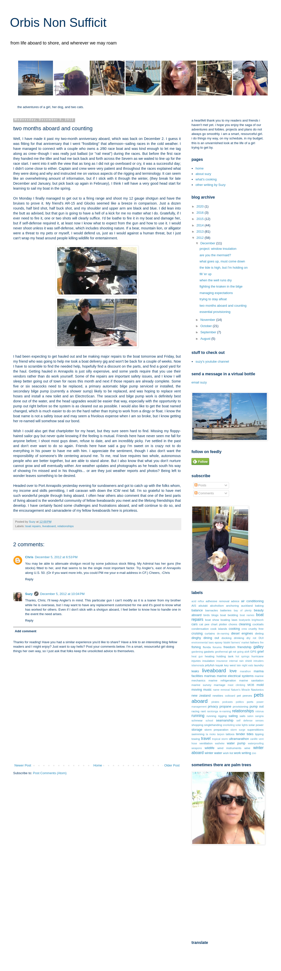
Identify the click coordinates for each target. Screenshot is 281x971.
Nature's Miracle (240, 689)
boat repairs (33, 526)
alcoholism (217, 605)
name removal (221, 689)
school (209, 720)
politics (240, 702)
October (206, 326)
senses (259, 720)
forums (217, 647)
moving (196, 689)
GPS (253, 651)
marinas (210, 676)
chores (233, 624)
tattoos (230, 734)
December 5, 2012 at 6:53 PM (56, 557)
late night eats (245, 665)
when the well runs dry (215, 280)
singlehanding (213, 724)
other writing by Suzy (210, 185)
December (208, 243)
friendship (244, 647)
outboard (230, 695)
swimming (197, 734)
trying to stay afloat (213, 299)
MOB (250, 684)
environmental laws (202, 642)
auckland (247, 605)
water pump (236, 743)
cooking (234, 629)
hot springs (242, 656)
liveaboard (49, 526)
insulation (208, 660)
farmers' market (240, 642)
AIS (193, 605)
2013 (200, 231)
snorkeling (228, 725)
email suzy (199, 382)
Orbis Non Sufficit (58, 23)
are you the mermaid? (215, 255)
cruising (197, 633)
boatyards (244, 620)
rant (203, 711)
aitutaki (203, 605)
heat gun (197, 656)
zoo (254, 753)
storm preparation (216, 729)
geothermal (221, 651)
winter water (213, 753)
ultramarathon (239, 739)
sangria (259, 716)
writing (246, 753)
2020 (200, 206)
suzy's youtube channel (212, 361)
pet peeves (244, 695)
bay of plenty (243, 610)
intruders (259, 661)
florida (207, 647)
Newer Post (22, 765)
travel (206, 738)
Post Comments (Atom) (50, 773)
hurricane (257, 656)
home (199, 168)
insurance (222, 661)
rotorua (259, 711)
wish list (228, 753)
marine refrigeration (222, 680)
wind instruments (229, 748)
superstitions (255, 729)
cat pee (204, 624)
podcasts (227, 702)
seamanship (224, 720)
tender (240, 734)
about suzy (203, 174)
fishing (196, 647)
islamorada (197, 665)
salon (250, 716)
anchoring (232, 605)
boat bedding (229, 615)
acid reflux (197, 601)
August (205, 338)
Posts (200, 485)
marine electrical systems (235, 676)
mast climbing (236, 685)
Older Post (172, 765)
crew (244, 629)
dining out (211, 638)
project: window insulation (217, 249)
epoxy (218, 642)
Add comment (26, 631)
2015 (200, 219)
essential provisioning (214, 312)
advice (235, 601)
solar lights (241, 725)
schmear (197, 720)
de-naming (223, 633)
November (208, 320)
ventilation (206, 743)
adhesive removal (217, 601)
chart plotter (219, 624)
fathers (254, 642)
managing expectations (216, 293)
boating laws (229, 619)
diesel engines (242, 633)
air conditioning (252, 601)
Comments (204, 493)
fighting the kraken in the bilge (220, 286)
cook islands (218, 628)
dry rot (251, 637)
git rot (232, 651)
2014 (200, 225)
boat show (212, 619)
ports (250, 701)
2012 (200, 238)
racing (195, 711)
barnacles (211, 610)
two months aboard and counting (222, 305)
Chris (29, 557)
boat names (247, 615)
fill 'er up (205, 274)
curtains (210, 633)
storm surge (238, 729)
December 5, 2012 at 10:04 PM (62, 594)
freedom (229, 647)
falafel (226, 642)
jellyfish (210, 665)
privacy (213, 706)
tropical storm (220, 739)
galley (258, 647)
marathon (245, 671)
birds (206, 615)
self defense (244, 720)
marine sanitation (251, 680)
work (237, 753)
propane (226, 706)
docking (227, 637)
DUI (261, 637)
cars (194, 624)
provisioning (240, 706)
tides (250, 734)
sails (242, 716)
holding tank (225, 656)
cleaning (245, 624)
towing (195, 738)
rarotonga (212, 711)
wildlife (209, 748)
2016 (200, 212)
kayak (219, 665)
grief (260, 651)
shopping (197, 724)
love (233, 671)
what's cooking (206, 179)
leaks (195, 671)
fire (262, 642)
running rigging (216, 716)
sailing (233, 716)
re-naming (225, 711)
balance (197, 610)
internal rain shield (240, 661)
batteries (226, 610)
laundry (259, 665)
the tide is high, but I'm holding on (223, 267)
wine (247, 748)
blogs (215, 615)
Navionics (257, 689)
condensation (200, 628)
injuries (196, 660)
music (207, 689)
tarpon (220, 734)
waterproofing (256, 743)
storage (196, 729)
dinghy (196, 638)
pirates (215, 702)
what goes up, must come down (222, 261)
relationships (65, 526)
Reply (29, 579)
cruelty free (256, 628)
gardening (197, 651)
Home (98, 765)
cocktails (258, 624)
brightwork (258, 620)
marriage (219, 684)
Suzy (29, 594)
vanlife (254, 739)
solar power (256, 724)
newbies (217, 695)
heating (209, 656)
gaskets (209, 651)
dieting (259, 633)
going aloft (243, 651)
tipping (259, 734)
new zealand (201, 695)
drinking (239, 637)
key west (229, 665)
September (208, 332)
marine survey (201, 684)
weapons (196, 748)
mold (260, 685)
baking (259, 605)
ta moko (211, 734)
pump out (257, 706)
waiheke (220, 743)
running (197, 716)
